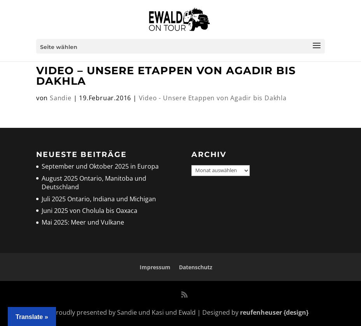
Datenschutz (195, 267)
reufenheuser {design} (274, 312)
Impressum (155, 267)
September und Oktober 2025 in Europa (100, 166)
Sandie (61, 98)
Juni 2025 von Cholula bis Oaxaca (89, 210)
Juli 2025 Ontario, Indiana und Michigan (99, 199)
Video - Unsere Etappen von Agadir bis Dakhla (213, 98)
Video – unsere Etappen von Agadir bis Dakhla (166, 75)
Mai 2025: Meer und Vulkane (83, 222)
